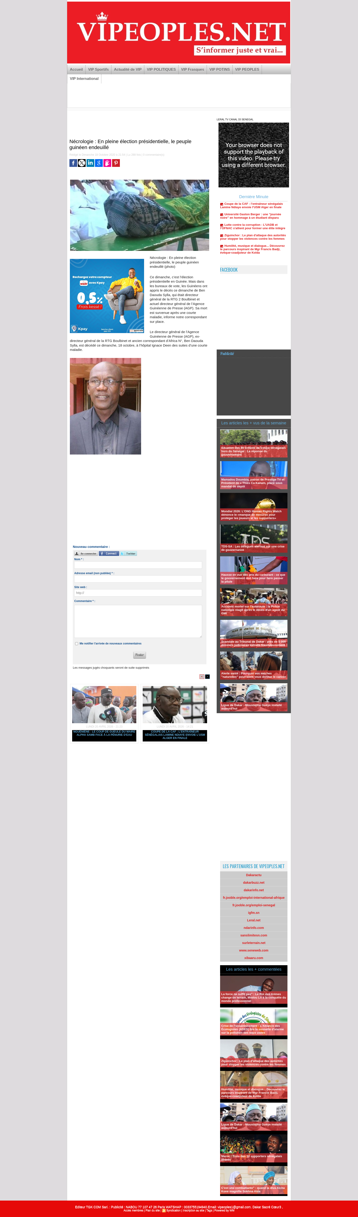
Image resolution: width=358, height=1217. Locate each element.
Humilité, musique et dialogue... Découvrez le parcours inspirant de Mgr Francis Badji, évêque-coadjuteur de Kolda (252, 257)
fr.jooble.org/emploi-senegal (253, 905)
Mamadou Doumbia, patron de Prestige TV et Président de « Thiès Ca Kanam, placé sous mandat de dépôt (252, 483)
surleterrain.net (254, 943)
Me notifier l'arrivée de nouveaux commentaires (111, 643)
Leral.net (253, 920)
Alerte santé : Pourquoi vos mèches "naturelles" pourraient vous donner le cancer (253, 675)
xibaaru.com (253, 958)
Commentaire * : (84, 601)
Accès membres (133, 1210)
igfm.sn (254, 913)
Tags (209, 1210)
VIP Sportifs (98, 69)
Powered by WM (224, 1210)
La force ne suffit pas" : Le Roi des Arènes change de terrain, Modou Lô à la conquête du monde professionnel (253, 997)
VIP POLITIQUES (161, 69)
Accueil (76, 69)
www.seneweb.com (253, 950)
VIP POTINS (219, 69)
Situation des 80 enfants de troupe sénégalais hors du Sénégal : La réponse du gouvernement (253, 451)
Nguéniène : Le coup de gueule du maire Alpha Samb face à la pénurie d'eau (104, 733)
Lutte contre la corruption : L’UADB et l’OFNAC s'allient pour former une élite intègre (252, 234)
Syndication (173, 1210)
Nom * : (79, 559)
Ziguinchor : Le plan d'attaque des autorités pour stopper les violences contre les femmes (253, 245)
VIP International (84, 79)
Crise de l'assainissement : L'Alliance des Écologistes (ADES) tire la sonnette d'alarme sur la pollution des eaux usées (252, 1029)
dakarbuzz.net (253, 882)
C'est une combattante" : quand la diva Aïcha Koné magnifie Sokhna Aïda (253, 1189)
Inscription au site (193, 1210)
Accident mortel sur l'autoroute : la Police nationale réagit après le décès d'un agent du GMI (253, 610)
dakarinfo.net (254, 890)
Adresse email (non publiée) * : (94, 573)
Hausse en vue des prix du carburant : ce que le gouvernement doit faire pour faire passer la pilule (253, 578)
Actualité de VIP (128, 69)
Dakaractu (254, 875)
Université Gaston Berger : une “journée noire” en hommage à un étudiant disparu (250, 224)
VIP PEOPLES (247, 69)
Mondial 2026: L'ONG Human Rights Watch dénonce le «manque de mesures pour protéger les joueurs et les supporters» (251, 515)
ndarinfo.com (254, 928)
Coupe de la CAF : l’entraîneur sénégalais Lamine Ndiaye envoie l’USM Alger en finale (175, 735)
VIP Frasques (192, 69)
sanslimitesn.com (253, 935)
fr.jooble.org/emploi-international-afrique (254, 897)
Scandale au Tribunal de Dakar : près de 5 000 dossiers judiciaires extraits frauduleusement (253, 643)
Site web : (80, 587)
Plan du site (152, 1210)
